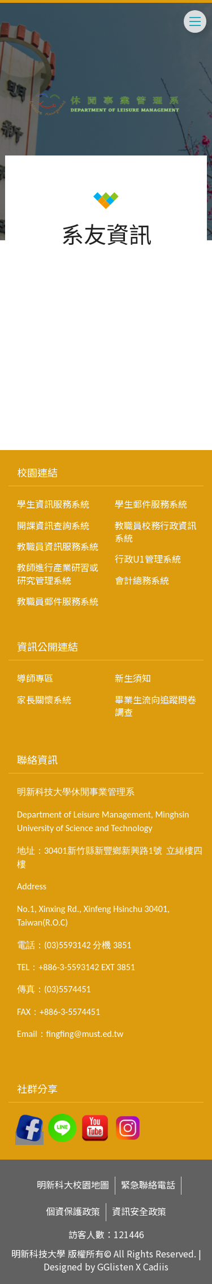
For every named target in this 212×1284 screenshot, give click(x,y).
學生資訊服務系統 (53, 504)
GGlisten (115, 1266)
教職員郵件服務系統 (57, 601)
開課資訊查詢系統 (53, 525)
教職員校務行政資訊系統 (155, 531)
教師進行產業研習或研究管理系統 (57, 573)
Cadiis (155, 1266)
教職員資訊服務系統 (57, 546)
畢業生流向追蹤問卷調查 (155, 706)
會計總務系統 (142, 580)
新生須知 (133, 678)
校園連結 (37, 472)
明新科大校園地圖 (73, 1184)
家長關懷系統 (44, 699)
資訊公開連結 (47, 646)
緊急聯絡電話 (148, 1184)
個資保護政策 (73, 1211)
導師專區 (35, 678)
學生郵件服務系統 (151, 504)
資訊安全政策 (139, 1211)
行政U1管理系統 (148, 558)
